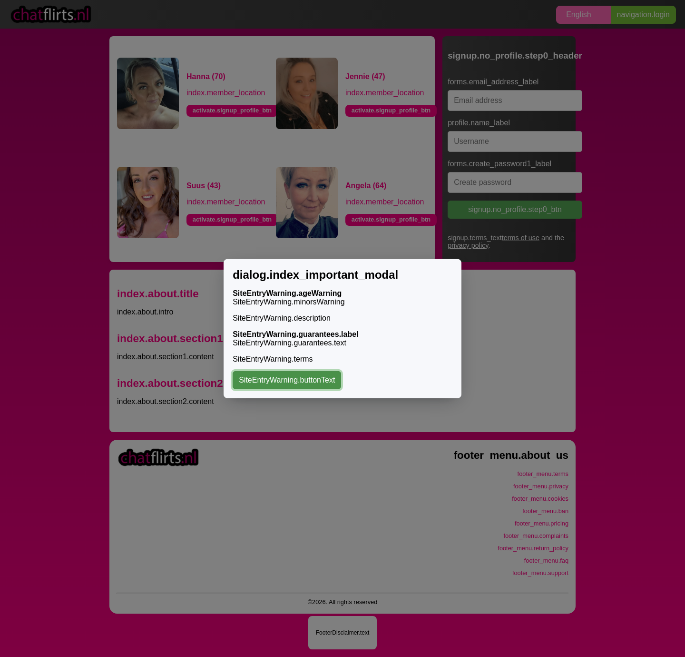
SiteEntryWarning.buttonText (287, 380)
